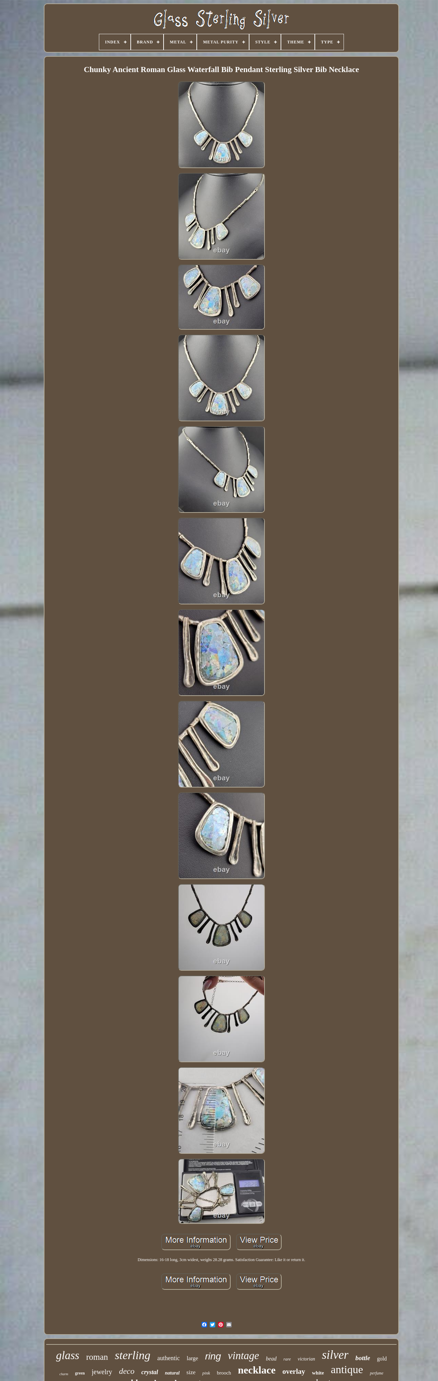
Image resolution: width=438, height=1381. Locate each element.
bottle (362, 1358)
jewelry (102, 1372)
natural (172, 1373)
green (80, 1373)
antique (347, 1369)
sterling (133, 1355)
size (190, 1372)
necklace (256, 1370)
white (318, 1373)
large (192, 1358)
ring (213, 1356)
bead (271, 1359)
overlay (293, 1371)
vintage (243, 1356)
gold (382, 1359)
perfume (376, 1373)
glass (67, 1355)
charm (64, 1374)
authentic (168, 1358)
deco (126, 1371)
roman (97, 1357)
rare (287, 1359)
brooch (224, 1373)
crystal (149, 1372)
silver (335, 1355)
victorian (306, 1359)
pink (206, 1373)
